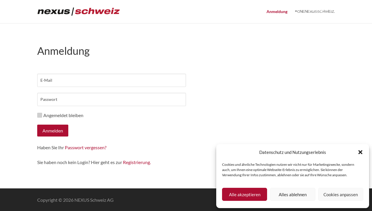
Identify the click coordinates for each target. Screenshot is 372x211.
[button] (360, 152)
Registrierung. (137, 162)
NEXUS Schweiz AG (94, 200)
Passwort (48, 99)
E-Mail (46, 80)
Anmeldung (277, 12)
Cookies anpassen (340, 194)
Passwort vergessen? (85, 147)
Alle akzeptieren (244, 194)
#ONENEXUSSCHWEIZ (315, 12)
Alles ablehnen (293, 194)
